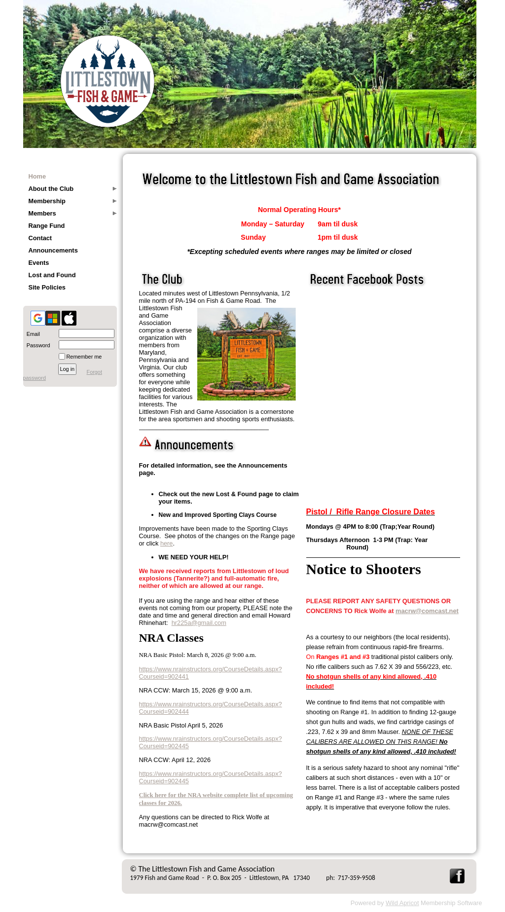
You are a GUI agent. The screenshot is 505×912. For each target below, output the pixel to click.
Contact (40, 238)
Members (42, 213)
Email (31, 334)
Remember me (84, 357)
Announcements (53, 250)
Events (39, 262)
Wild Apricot (402, 903)
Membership (47, 201)
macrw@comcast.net (427, 611)
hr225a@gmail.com (199, 622)
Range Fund (47, 225)
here (166, 543)
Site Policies (47, 287)
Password (36, 345)
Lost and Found (52, 275)
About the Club (51, 188)
